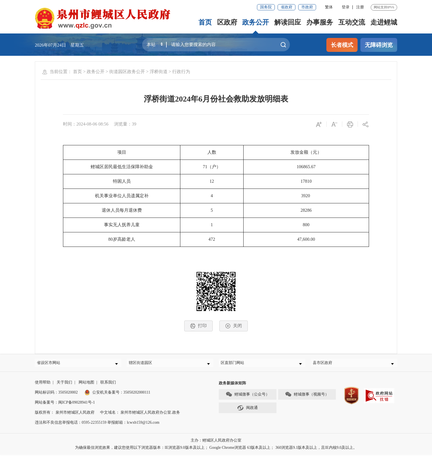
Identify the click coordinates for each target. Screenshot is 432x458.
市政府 (307, 7)
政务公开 (255, 22)
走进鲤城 (383, 22)
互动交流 (351, 22)
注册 (360, 7)
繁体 (329, 7)
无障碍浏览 (379, 45)
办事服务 (319, 22)
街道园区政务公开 (127, 71)
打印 (198, 326)
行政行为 (181, 71)
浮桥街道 (159, 71)
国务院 (266, 7)
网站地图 (86, 386)
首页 (205, 22)
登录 (346, 7)
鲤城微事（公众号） (247, 397)
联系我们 (108, 386)
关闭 (233, 326)
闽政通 (247, 411)
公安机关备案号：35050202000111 (117, 396)
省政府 (286, 7)
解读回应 (287, 22)
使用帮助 (42, 386)
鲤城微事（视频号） (307, 397)
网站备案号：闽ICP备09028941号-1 (65, 406)
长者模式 (342, 45)
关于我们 (64, 386)
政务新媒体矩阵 (232, 386)
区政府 (227, 22)
